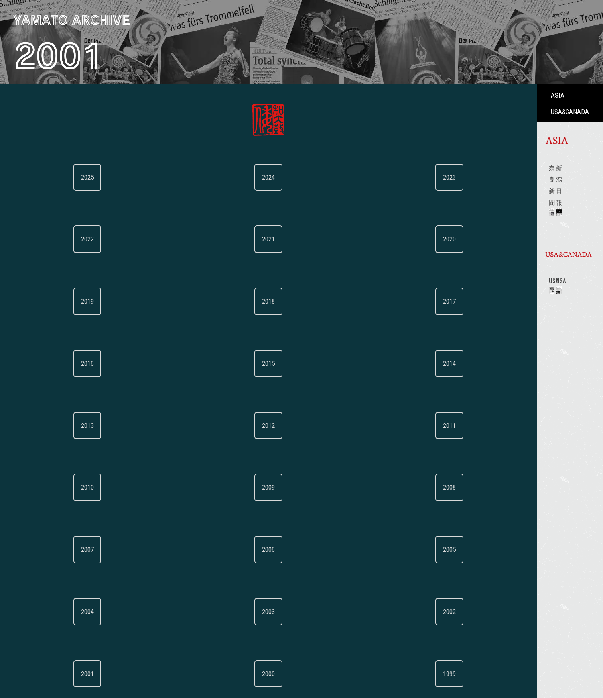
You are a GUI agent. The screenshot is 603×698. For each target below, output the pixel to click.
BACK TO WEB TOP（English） (55, 643)
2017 (93, 251)
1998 (26, 511)
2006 (59, 400)
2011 (93, 325)
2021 (59, 214)
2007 (26, 400)
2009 (59, 363)
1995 (26, 548)
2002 (93, 437)
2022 (26, 214)
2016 (26, 288)
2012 (59, 325)
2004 (26, 437)
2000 (59, 474)
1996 (93, 511)
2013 (26, 325)
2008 (93, 363)
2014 (93, 288)
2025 (26, 177)
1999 (93, 474)
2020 (93, 214)
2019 (26, 251)
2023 (93, 177)
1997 (59, 511)
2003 (59, 437)
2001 (26, 474)
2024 (59, 177)
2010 (26, 363)
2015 (59, 288)
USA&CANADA (194, 95)
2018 (59, 251)
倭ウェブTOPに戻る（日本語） (55, 612)
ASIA (140, 95)
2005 (93, 400)
